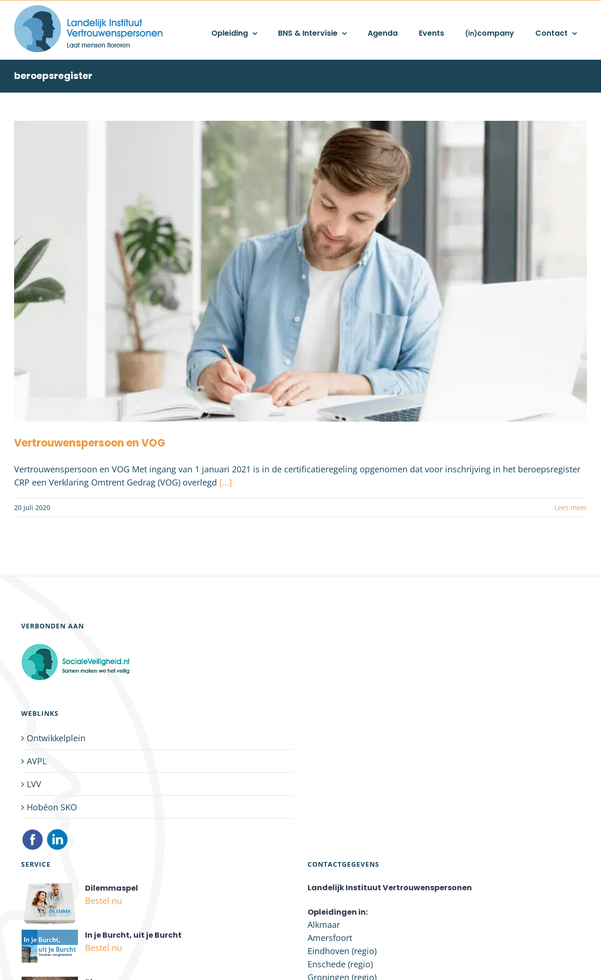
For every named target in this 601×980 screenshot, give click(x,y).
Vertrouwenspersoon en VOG (89, 443)
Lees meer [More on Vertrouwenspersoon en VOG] (571, 507)
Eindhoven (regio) (342, 950)
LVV (34, 784)
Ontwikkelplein (56, 738)
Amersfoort (330, 937)
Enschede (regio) (340, 964)
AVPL (36, 761)
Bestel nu (103, 900)
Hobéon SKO (52, 807)
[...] (225, 482)
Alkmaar (324, 924)
